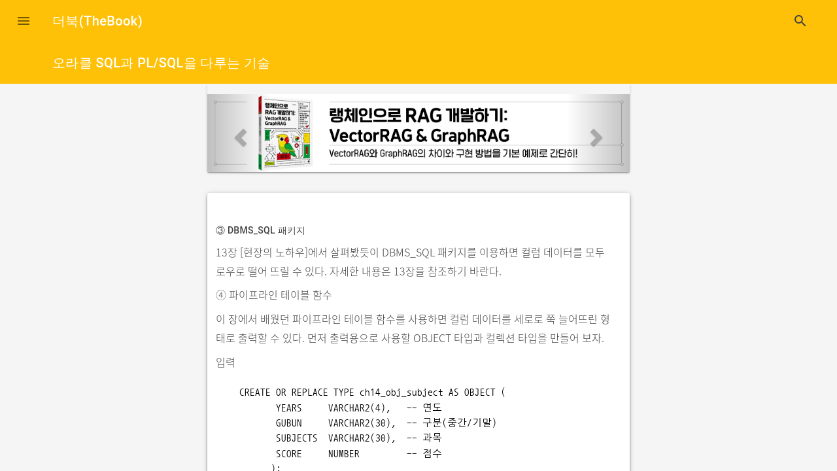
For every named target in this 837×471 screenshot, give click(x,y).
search (800, 21)
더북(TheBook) (97, 21)
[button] (23, 21)
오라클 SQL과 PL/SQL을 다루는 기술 (161, 63)
